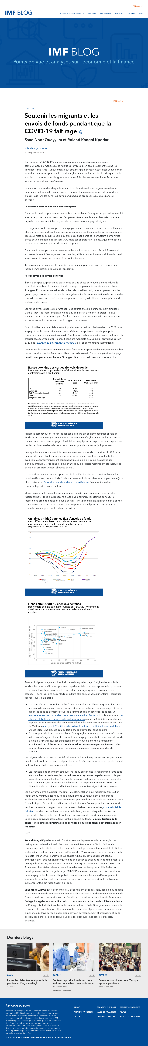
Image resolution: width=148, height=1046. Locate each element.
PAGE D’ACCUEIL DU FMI (130, 1017)
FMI (141, 14)
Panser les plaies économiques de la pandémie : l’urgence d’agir (27, 982)
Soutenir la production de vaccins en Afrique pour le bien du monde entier (73, 982)
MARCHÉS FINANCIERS (106, 1012)
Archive (131, 14)
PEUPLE (123, 1012)
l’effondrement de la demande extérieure (66, 482)
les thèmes (105, 14)
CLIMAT (77, 1007)
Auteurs (119, 14)
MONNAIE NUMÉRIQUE (83, 1012)
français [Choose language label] (135, 6)
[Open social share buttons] (80, 132)
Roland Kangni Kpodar (36, 148)
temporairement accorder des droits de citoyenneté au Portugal (63, 715)
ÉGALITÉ (77, 1017)
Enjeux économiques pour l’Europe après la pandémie (118, 982)
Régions (92, 14)
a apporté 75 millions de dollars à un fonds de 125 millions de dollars (81, 726)
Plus (29, 1033)
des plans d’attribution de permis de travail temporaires (75, 717)
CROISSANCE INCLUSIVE (130, 1007)
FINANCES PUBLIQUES (106, 1017)
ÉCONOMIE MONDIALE (106, 1007)
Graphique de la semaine (71, 14)
